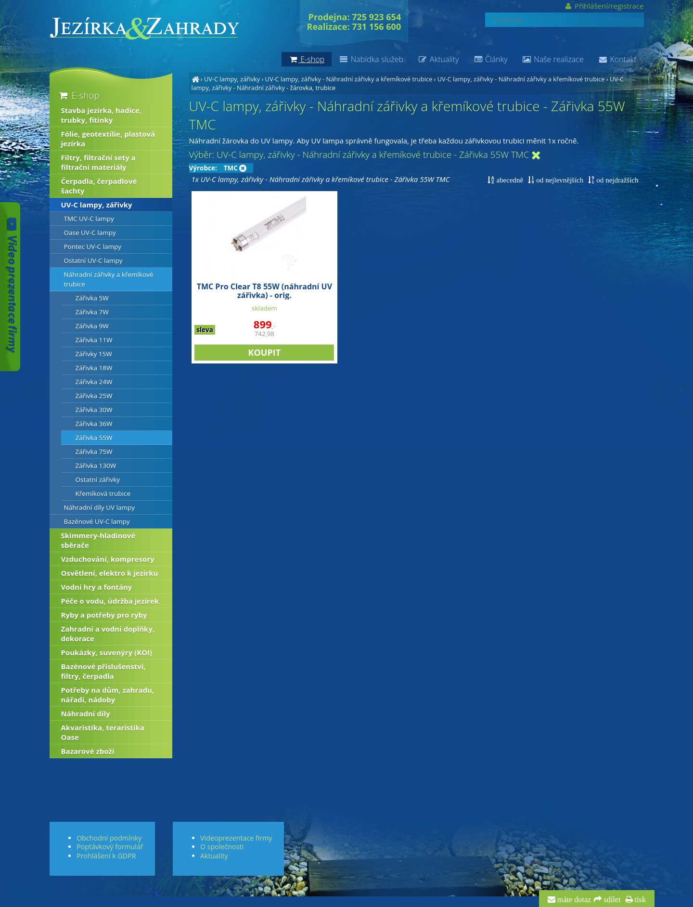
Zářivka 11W (94, 340)
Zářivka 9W (92, 326)
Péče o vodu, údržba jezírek (110, 601)
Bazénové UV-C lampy (97, 521)
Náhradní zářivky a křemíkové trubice (109, 279)
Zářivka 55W (94, 437)
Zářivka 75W (94, 451)
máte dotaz (573, 900)
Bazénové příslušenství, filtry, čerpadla (103, 671)
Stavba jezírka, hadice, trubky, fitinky (101, 115)
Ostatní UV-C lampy (93, 260)
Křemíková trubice (103, 493)
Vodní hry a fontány (96, 587)
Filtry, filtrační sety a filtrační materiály (98, 162)
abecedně (508, 179)
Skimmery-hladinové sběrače (98, 540)
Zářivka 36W (94, 423)
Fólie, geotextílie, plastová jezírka (108, 138)
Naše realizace (553, 59)
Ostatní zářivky (98, 479)
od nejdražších (616, 179)
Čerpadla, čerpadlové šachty (99, 185)
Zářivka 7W (92, 312)
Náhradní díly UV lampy (99, 507)
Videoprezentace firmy (236, 837)
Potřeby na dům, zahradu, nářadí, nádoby (107, 694)
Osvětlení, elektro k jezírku (109, 573)
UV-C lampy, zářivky (232, 79)
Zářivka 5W (92, 298)
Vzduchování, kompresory (107, 559)
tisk (639, 900)
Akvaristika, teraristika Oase (102, 732)
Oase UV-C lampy (90, 232)
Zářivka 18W (94, 367)
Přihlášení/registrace (604, 6)
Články (490, 59)
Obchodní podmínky (109, 837)
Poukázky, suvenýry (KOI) (107, 652)
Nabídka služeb (371, 59)
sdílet (611, 900)
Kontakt (617, 59)
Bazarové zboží (88, 751)
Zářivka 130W (96, 465)
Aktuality (438, 59)
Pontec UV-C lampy (93, 246)
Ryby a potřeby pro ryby (104, 615)
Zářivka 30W (94, 409)
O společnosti (222, 846)
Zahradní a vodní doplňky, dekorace (108, 633)
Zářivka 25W (94, 395)
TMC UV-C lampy (89, 218)
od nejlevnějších (558, 179)
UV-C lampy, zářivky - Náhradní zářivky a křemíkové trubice (349, 79)
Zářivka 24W (94, 381)
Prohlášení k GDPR (106, 855)
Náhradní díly (85, 713)
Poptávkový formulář (110, 846)
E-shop (79, 95)
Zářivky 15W (94, 354)
